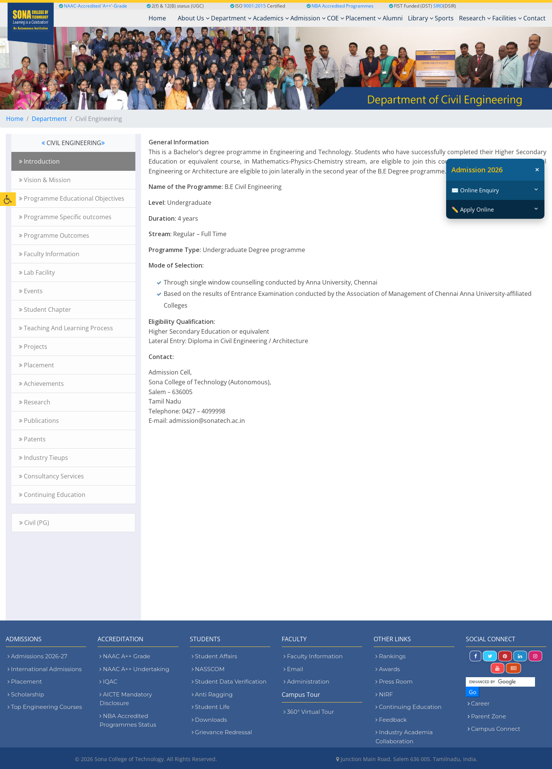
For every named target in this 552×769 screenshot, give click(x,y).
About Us (193, 18)
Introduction (39, 161)
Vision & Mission (45, 180)
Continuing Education (52, 494)
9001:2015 (254, 6)
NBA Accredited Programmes (343, 6)
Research (475, 18)
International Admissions (45, 669)
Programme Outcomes (54, 235)
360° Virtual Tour (309, 711)
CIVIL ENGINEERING (73, 143)
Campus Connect (495, 728)
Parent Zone (488, 716)
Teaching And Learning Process (66, 328)
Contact (534, 18)
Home (14, 118)
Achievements (41, 383)
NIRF (384, 694)
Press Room (393, 681)
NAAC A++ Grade (124, 656)
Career (480, 703)
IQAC (108, 681)
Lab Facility (37, 272)
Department (231, 18)
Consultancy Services (51, 476)
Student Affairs (214, 656)
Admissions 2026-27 (37, 656)
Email (293, 669)
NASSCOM (208, 669)
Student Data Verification (229, 681)
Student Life (211, 706)
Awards (387, 669)
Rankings (390, 656)
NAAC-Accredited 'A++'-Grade (93, 6)
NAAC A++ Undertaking (134, 669)
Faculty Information (49, 254)
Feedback (391, 719)
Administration (306, 681)
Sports (444, 18)
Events (31, 291)
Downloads (209, 719)
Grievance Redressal (222, 732)
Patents (32, 439)
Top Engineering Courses (45, 706)
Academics (271, 18)
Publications (39, 420)
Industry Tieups (43, 457)
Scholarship (26, 694)
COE (335, 18)
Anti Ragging (212, 694)
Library (420, 18)
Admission (308, 18)
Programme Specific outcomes (65, 217)
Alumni (393, 18)
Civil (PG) (34, 522)
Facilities (507, 18)
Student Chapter (45, 309)
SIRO (438, 6)
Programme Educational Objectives (71, 198)
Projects (33, 346)
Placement (363, 18)
